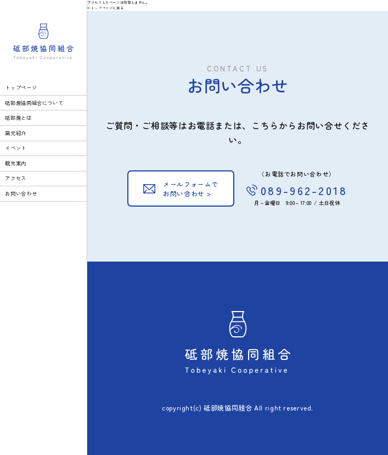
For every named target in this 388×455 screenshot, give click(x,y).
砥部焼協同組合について (34, 103)
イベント (15, 148)
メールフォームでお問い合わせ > (190, 188)
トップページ (21, 87)
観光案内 (15, 163)
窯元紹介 (15, 133)
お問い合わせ (21, 193)
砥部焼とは (18, 117)
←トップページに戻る (105, 7)
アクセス (15, 178)
